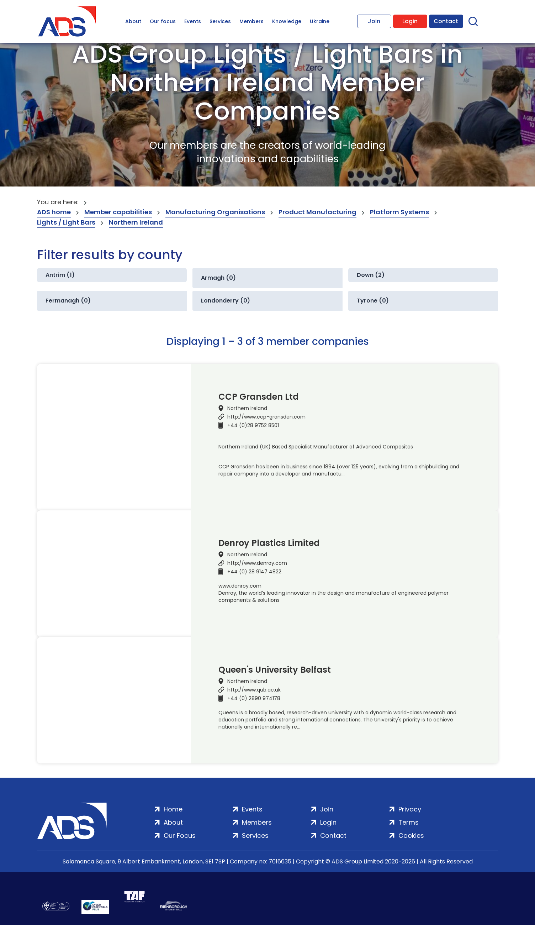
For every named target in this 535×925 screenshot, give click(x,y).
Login (410, 21)
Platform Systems (399, 211)
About (133, 21)
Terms (408, 822)
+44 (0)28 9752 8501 (253, 425)
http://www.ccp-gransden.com (266, 416)
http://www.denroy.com (257, 563)
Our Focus (180, 835)
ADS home (54, 211)
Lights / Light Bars (66, 222)
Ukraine (319, 21)
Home (173, 809)
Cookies (411, 835)
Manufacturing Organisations (215, 211)
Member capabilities (118, 211)
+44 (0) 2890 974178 (253, 698)
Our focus (163, 21)
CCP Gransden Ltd (258, 397)
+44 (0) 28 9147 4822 (254, 571)
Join (374, 21)
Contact (446, 21)
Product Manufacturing (317, 211)
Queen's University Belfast (274, 670)
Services (220, 21)
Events (192, 21)
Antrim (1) (60, 275)
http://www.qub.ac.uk (254, 689)
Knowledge (286, 21)
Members (251, 21)
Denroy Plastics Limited (269, 543)
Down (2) (371, 275)
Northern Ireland (136, 222)
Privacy (409, 809)
